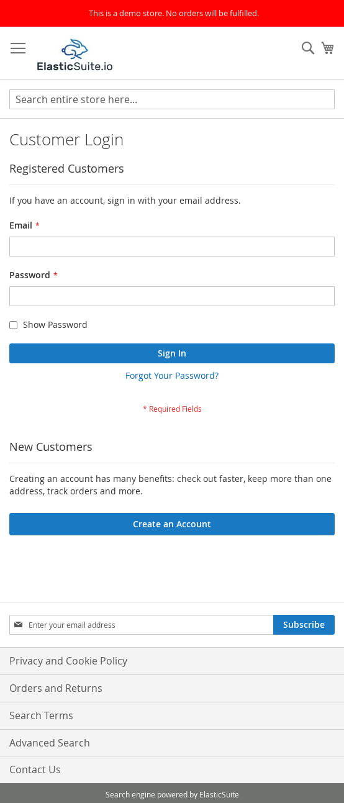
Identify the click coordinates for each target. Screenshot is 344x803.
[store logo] (74, 53)
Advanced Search (49, 743)
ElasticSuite (219, 794)
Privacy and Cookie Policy (68, 661)
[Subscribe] (304, 625)
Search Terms (41, 715)
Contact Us (35, 769)
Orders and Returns (55, 688)
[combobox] (172, 99)
